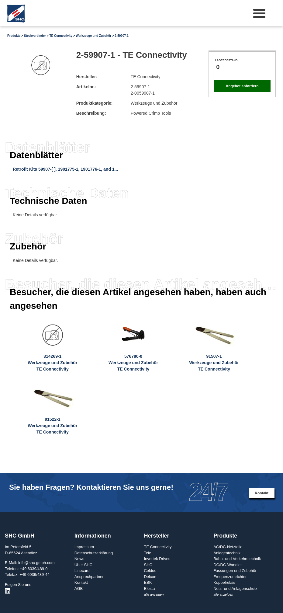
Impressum (84, 547)
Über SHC (83, 564)
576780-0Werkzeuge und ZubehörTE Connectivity (133, 362)
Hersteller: (86, 76)
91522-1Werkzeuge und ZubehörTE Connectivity (52, 425)
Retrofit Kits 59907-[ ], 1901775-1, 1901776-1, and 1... (65, 169)
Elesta (149, 588)
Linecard (82, 570)
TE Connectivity (60, 35)
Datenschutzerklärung (93, 553)
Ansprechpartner (89, 576)
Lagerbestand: (226, 60)
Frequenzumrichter (230, 576)
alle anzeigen (154, 594)
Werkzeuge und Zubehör (93, 35)
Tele (147, 553)
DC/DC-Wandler (227, 564)
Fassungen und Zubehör (235, 570)
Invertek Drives (157, 558)
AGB (78, 588)
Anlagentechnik (226, 553)
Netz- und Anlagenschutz (235, 588)
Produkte (13, 35)
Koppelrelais (224, 582)
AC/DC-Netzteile (227, 547)
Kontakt (261, 493)
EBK (148, 582)
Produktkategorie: (94, 103)
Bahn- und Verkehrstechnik (237, 558)
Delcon (150, 576)
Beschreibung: (91, 113)
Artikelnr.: (86, 86)
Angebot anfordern (242, 86)
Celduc (150, 570)
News (79, 558)
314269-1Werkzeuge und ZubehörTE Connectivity (52, 362)
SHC (148, 564)
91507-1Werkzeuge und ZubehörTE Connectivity (214, 362)
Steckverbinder (35, 35)
